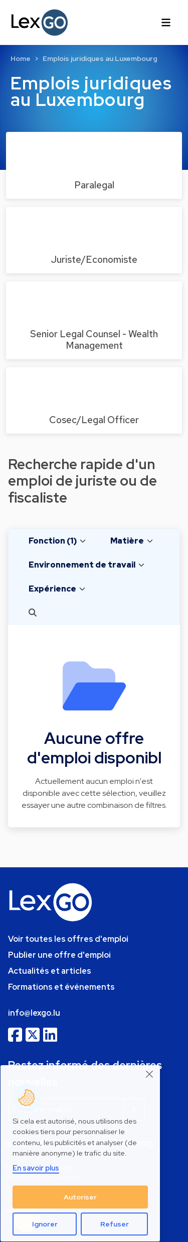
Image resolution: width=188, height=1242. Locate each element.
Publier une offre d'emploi (59, 955)
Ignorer (45, 1224)
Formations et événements (61, 987)
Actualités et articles (49, 971)
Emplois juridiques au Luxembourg (100, 58)
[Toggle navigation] (166, 22)
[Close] (149, 1074)
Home (21, 58)
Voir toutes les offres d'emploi (68, 939)
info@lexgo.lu (34, 1013)
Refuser (114, 1224)
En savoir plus (36, 1168)
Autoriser (80, 1197)
